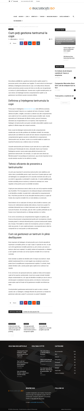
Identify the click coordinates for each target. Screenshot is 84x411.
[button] (73, 16)
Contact (38, 1)
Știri (28, 16)
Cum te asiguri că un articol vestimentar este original (68, 49)
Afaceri (21, 16)
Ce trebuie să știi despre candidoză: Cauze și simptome (63, 73)
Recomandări (18, 20)
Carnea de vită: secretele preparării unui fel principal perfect (65, 41)
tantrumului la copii (29, 109)
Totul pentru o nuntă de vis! (64, 96)
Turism (42, 16)
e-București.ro (13, 39)
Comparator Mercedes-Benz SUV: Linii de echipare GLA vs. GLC (65, 85)
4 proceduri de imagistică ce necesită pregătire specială (45, 327)
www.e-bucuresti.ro (66, 409)
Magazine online (52, 16)
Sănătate (34, 16)
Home (10, 26)
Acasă (15, 16)
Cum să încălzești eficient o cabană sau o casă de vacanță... (23, 373)
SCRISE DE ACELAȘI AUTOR (31, 312)
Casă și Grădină (65, 16)
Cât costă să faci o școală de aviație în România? (45, 352)
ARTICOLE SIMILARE (15, 312)
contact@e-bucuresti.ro (37, 402)
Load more (65, 102)
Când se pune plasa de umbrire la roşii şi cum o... (46, 361)
